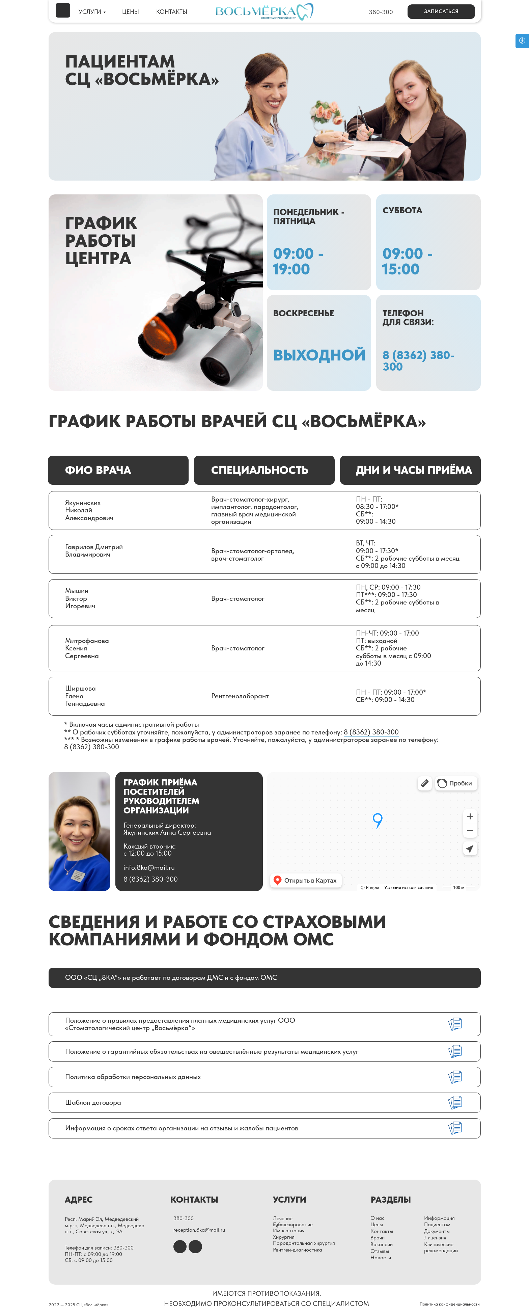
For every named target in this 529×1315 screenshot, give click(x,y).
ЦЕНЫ (130, 12)
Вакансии (381, 1244)
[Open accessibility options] (522, 41)
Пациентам (437, 1224)
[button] (441, 11)
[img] (63, 10)
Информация (439, 1218)
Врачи (377, 1237)
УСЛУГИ (90, 12)
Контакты (381, 1231)
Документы (437, 1231)
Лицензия (435, 1237)
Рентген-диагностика (297, 1249)
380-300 (381, 12)
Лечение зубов (283, 1221)
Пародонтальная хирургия (304, 1243)
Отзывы (379, 1251)
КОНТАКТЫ (171, 12)
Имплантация (289, 1230)
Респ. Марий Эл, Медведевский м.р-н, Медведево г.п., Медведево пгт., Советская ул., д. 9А (104, 1225)
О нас (377, 1218)
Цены (376, 1224)
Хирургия (284, 1237)
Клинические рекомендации (441, 1247)
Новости (380, 1257)
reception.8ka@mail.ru (199, 1230)
